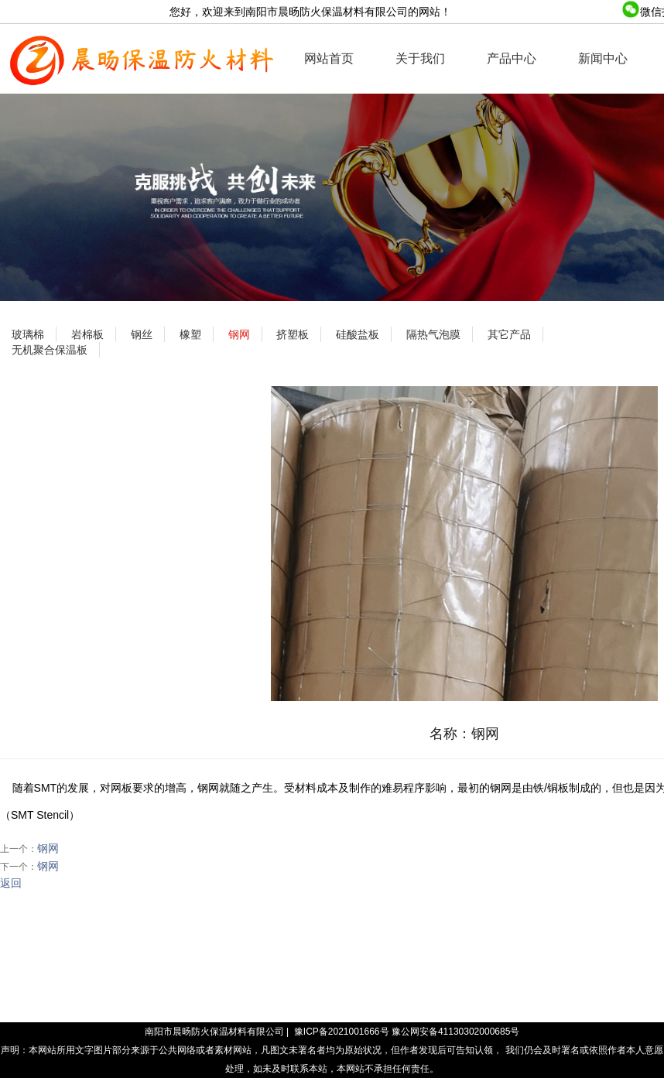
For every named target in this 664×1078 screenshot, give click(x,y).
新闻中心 (603, 58)
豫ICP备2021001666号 (341, 1031)
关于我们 (420, 58)
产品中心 (511, 58)
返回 (11, 883)
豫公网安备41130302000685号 (455, 1031)
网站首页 (329, 58)
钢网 (48, 848)
